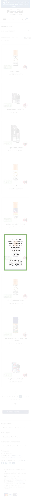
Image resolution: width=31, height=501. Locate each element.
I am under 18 (15, 255)
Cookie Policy (15, 266)
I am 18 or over (15, 250)
